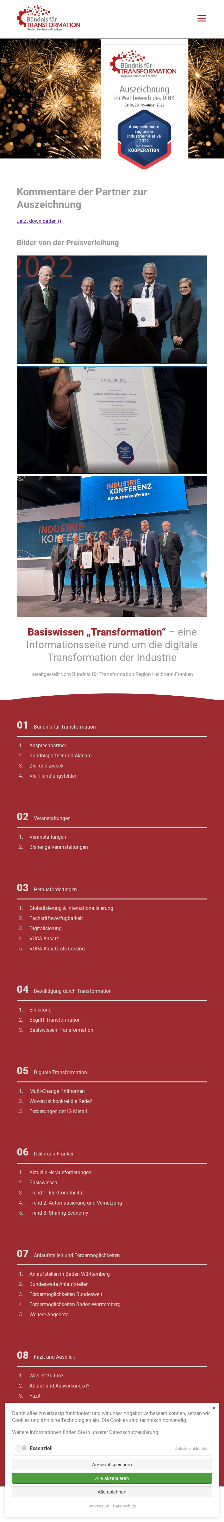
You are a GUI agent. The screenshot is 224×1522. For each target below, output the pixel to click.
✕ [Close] (213, 1408)
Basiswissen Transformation (61, 1030)
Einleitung (40, 1010)
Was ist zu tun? (46, 1376)
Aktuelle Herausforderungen (60, 1172)
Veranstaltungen (47, 837)
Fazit (34, 1396)
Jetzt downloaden (39, 221)
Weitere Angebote (48, 1315)
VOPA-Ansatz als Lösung (57, 949)
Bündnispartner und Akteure (60, 756)
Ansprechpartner (47, 745)
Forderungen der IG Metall (58, 1111)
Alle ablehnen (112, 1491)
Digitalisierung (45, 928)
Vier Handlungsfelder (52, 776)
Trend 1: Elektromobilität (56, 1193)
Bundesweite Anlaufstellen (59, 1284)
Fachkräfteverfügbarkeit (56, 918)
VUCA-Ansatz (44, 939)
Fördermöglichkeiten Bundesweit (65, 1294)
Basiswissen (43, 1183)
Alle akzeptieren (112, 1478)
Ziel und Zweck (46, 766)
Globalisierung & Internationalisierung (71, 908)
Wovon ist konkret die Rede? (60, 1101)
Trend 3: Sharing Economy (58, 1213)
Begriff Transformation (55, 1020)
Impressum (99, 1506)
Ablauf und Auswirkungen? (59, 1386)
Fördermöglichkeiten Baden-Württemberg (75, 1304)
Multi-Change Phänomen (57, 1091)
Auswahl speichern (112, 1464)
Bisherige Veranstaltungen (58, 847)
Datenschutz (124, 1506)
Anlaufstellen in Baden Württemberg (69, 1274)
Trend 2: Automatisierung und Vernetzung (75, 1203)
